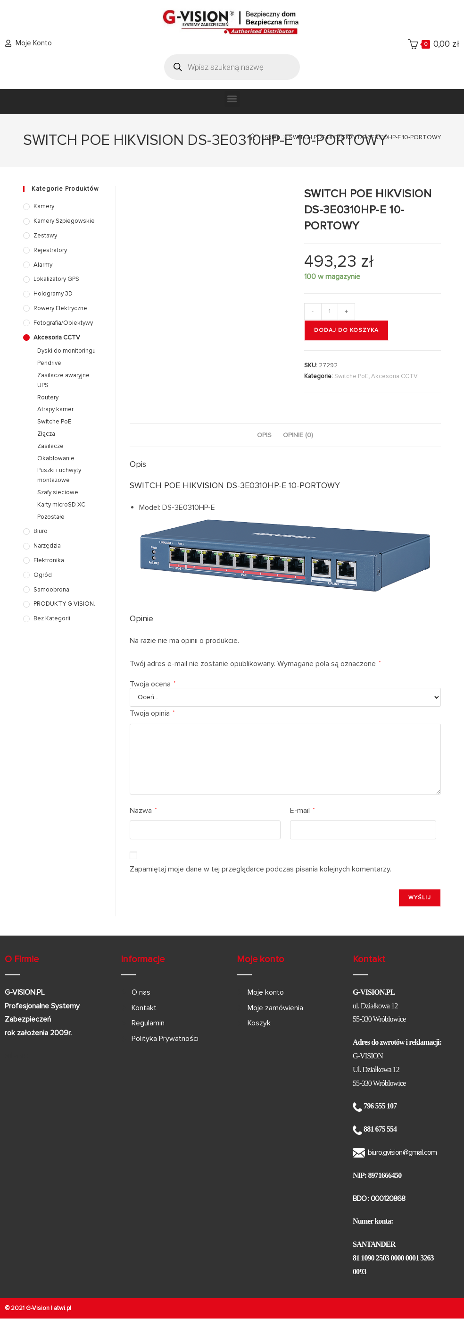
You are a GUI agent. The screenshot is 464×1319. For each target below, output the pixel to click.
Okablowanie (56, 458)
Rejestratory (50, 250)
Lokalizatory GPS (56, 279)
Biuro (40, 531)
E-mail (302, 810)
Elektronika (48, 560)
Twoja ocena (152, 684)
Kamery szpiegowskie (64, 221)
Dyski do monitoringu (66, 351)
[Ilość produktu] (329, 311)
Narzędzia (47, 546)
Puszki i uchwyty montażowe (59, 475)
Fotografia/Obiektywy (63, 323)
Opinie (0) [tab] (298, 435)
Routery (47, 397)
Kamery (43, 206)
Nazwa (143, 810)
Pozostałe (51, 517)
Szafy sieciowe (57, 492)
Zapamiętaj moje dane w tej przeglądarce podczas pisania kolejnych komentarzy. (260, 869)
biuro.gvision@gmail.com (402, 1152)
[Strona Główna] (252, 137)
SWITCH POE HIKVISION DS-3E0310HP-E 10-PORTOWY (365, 137)
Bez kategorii (51, 618)
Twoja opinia (152, 713)
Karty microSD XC (61, 504)
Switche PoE (351, 376)
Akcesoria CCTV (394, 376)
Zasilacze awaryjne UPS (63, 380)
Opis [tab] (264, 435)
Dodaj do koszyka (346, 330)
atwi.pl (62, 1308)
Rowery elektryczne (60, 308)
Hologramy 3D (53, 293)
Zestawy (45, 235)
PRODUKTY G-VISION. (64, 604)
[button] (232, 99)
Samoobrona (51, 589)
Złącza (46, 434)
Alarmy (42, 265)
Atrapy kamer (55, 409)
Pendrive (49, 363)
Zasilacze (50, 446)
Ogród (42, 575)
